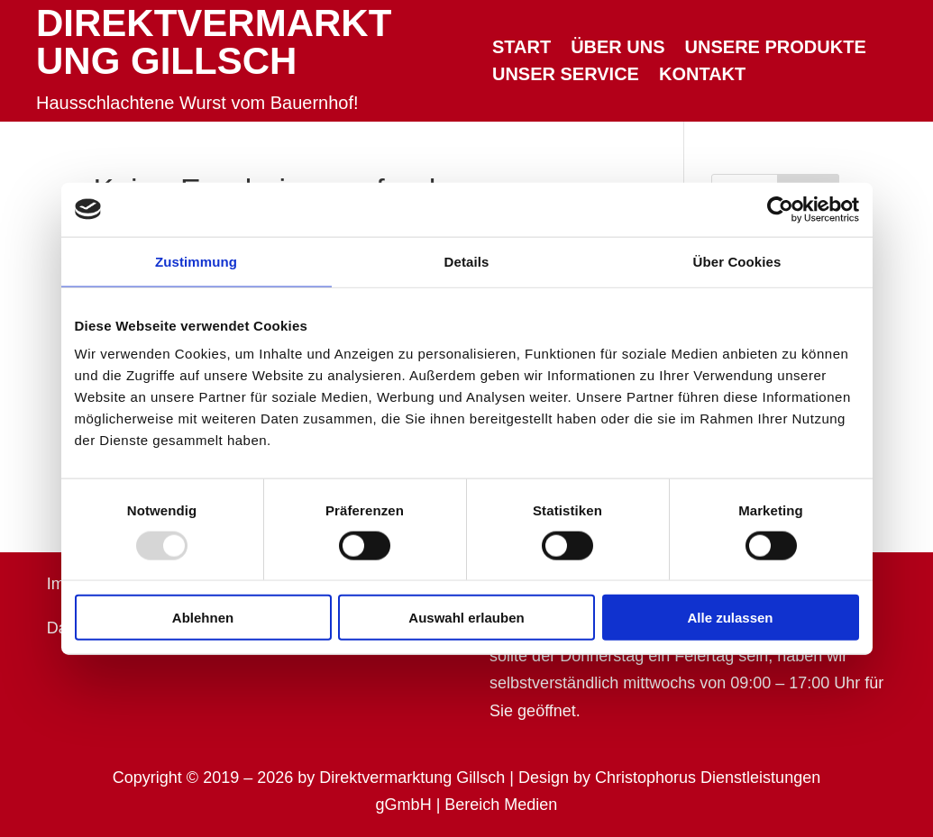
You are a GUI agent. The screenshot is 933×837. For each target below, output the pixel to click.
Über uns (617, 49)
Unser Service (565, 76)
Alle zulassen (730, 617)
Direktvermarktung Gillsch (213, 42)
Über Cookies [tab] (737, 260)
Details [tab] (466, 260)
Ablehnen (202, 617)
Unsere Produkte (775, 49)
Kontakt (702, 76)
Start (521, 49)
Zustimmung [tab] (196, 260)
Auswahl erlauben (466, 617)
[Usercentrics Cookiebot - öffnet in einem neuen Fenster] (780, 209)
